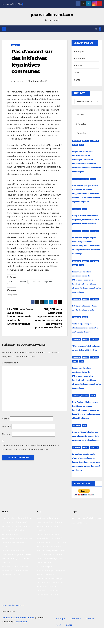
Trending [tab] (81, 133)
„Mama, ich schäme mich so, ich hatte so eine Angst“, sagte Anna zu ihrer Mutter (17, 522)
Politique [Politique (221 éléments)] (93, 518)
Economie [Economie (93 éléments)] (78, 518)
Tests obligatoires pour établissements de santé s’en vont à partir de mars (85, 328)
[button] (96, 28)
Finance (78, 65)
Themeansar (20, 621)
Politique (15, 45)
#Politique (33, 81)
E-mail (6, 426)
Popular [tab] (81, 124)
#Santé (43, 81)
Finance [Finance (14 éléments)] (73, 523)
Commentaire (10, 362)
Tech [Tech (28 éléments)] (85, 523)
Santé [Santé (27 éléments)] (79, 523)
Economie (79, 58)
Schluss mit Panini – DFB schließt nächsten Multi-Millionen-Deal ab (15, 570)
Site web (6, 434)
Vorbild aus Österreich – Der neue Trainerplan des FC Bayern (17, 542)
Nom (5, 418)
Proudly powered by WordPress (18, 617)
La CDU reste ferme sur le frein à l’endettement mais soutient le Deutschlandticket (20, 316)
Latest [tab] (80, 114)
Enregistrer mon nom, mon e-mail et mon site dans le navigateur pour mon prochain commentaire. (30, 447)
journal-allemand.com (52, 14)
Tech (76, 72)
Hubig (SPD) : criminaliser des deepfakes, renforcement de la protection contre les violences (85, 220)
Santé (77, 80)
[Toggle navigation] (50, 29)
